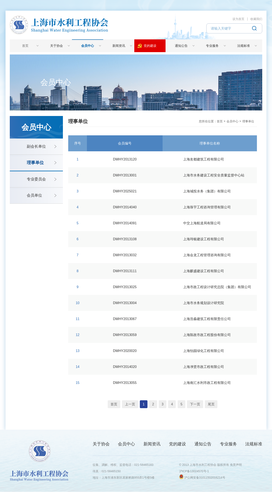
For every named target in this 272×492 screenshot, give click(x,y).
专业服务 (212, 45)
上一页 (127, 404)
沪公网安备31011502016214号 (204, 477)
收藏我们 (256, 19)
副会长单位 (36, 146)
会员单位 (34, 195)
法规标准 (243, 45)
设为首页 (238, 19)
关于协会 (56, 45)
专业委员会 (36, 179)
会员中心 (87, 45)
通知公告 (181, 45)
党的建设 (150, 45)
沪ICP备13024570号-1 (194, 471)
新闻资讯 (118, 45)
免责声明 (236, 465)
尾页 (215, 404)
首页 (25, 45)
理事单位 (35, 162)
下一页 (198, 404)
